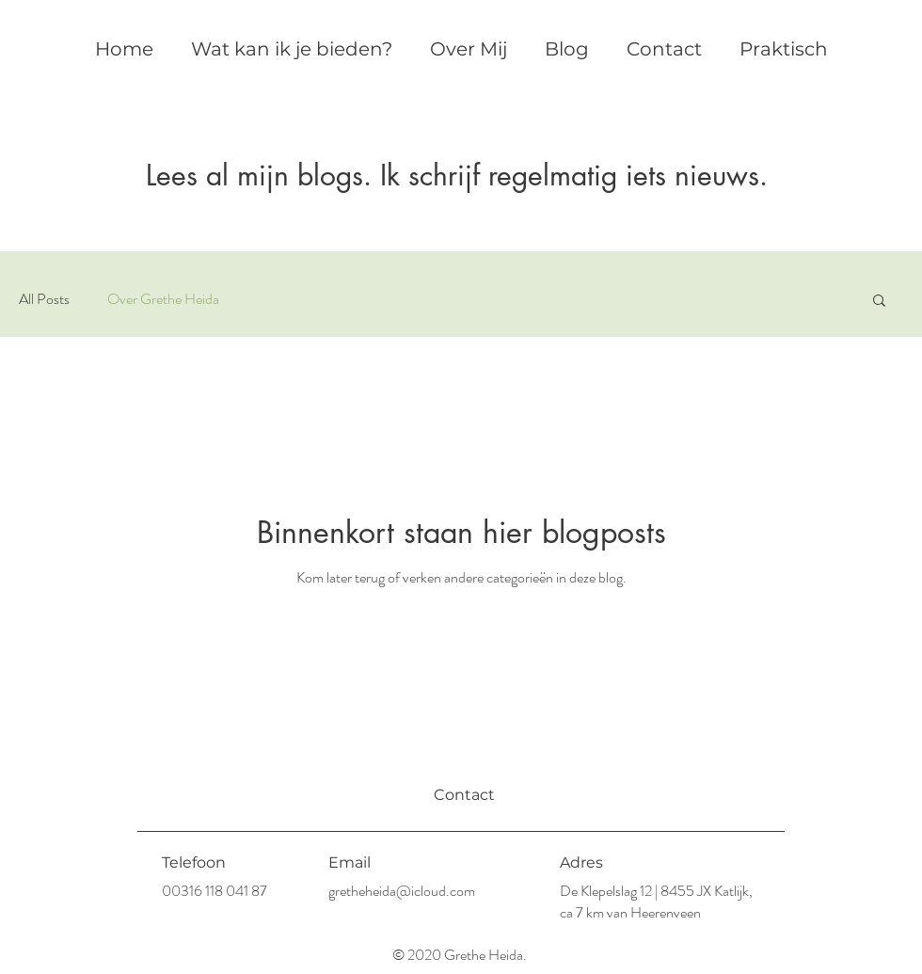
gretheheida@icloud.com (401, 891)
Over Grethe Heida (163, 299)
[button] (879, 301)
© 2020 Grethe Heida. (461, 955)
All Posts (44, 299)
